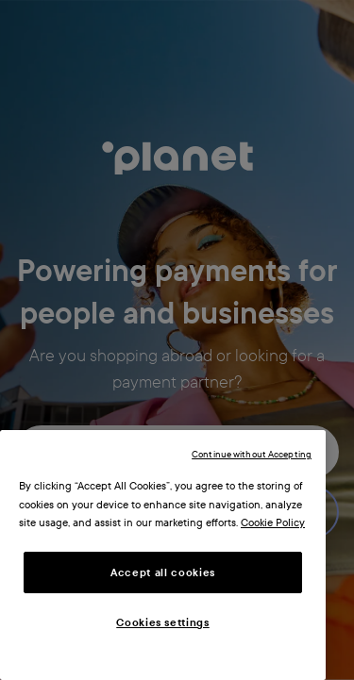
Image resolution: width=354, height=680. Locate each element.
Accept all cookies (162, 572)
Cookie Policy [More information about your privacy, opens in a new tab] (273, 522)
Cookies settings (163, 622)
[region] (163, 555)
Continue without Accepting (252, 454)
